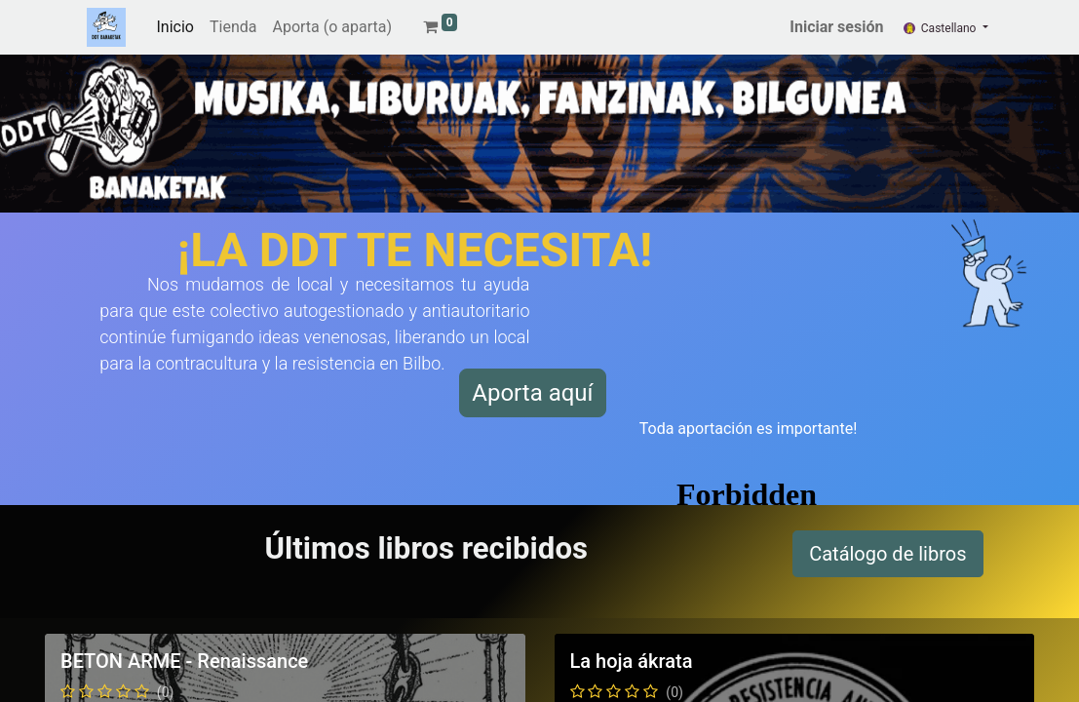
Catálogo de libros (887, 554)
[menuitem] (175, 27)
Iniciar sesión (836, 27)
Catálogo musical (900, 653)
